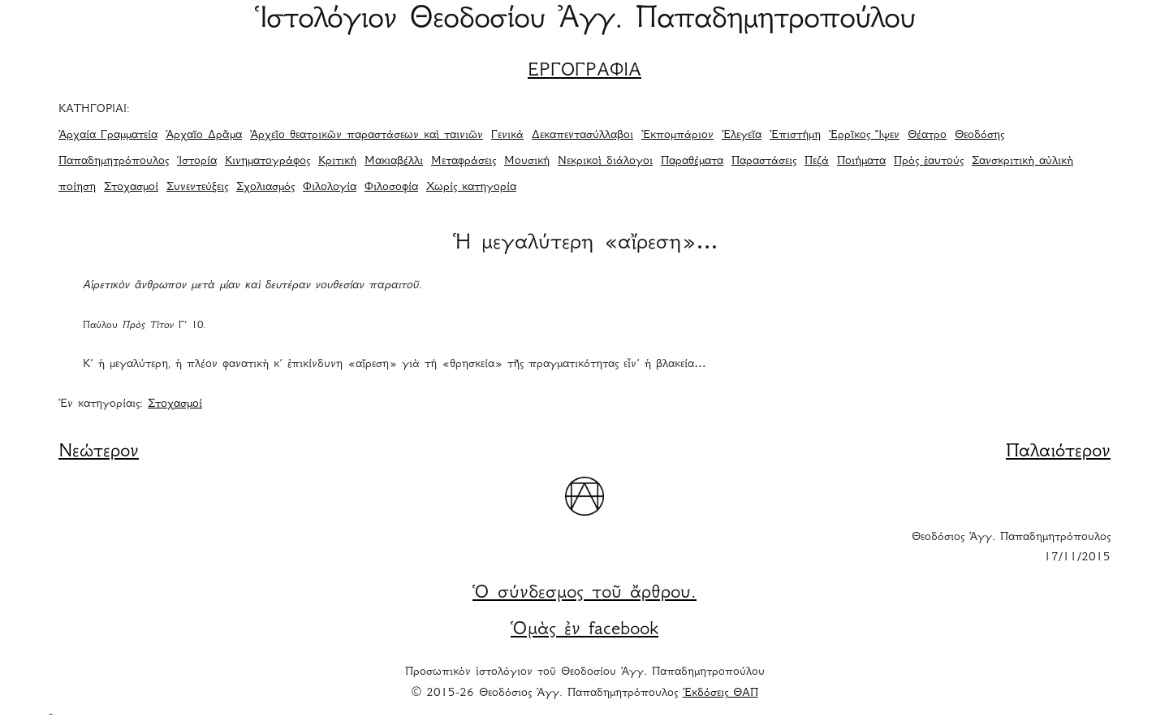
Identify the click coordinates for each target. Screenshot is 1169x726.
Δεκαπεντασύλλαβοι (582, 135)
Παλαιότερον (1058, 452)
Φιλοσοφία (391, 187)
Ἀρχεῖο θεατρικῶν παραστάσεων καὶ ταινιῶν (366, 135)
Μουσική (527, 161)
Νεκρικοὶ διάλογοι (605, 161)
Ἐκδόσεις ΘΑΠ (720, 693)
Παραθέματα (692, 161)
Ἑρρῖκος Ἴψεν (864, 135)
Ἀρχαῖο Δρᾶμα (204, 135)
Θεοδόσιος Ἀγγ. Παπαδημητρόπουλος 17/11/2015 (1011, 548)
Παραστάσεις (763, 161)
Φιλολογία (329, 187)
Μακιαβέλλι (394, 161)
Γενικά (507, 135)
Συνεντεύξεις (197, 187)
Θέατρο (927, 135)
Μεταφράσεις (463, 161)
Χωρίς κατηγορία (471, 187)
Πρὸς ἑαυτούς (929, 161)
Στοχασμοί (131, 187)
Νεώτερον (98, 452)
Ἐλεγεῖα (741, 135)
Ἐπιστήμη (795, 135)
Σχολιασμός (265, 187)
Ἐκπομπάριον (677, 135)
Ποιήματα (861, 161)
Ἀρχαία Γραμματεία (107, 135)
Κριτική (337, 161)
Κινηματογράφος (267, 161)
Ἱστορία (197, 161)
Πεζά (816, 161)
